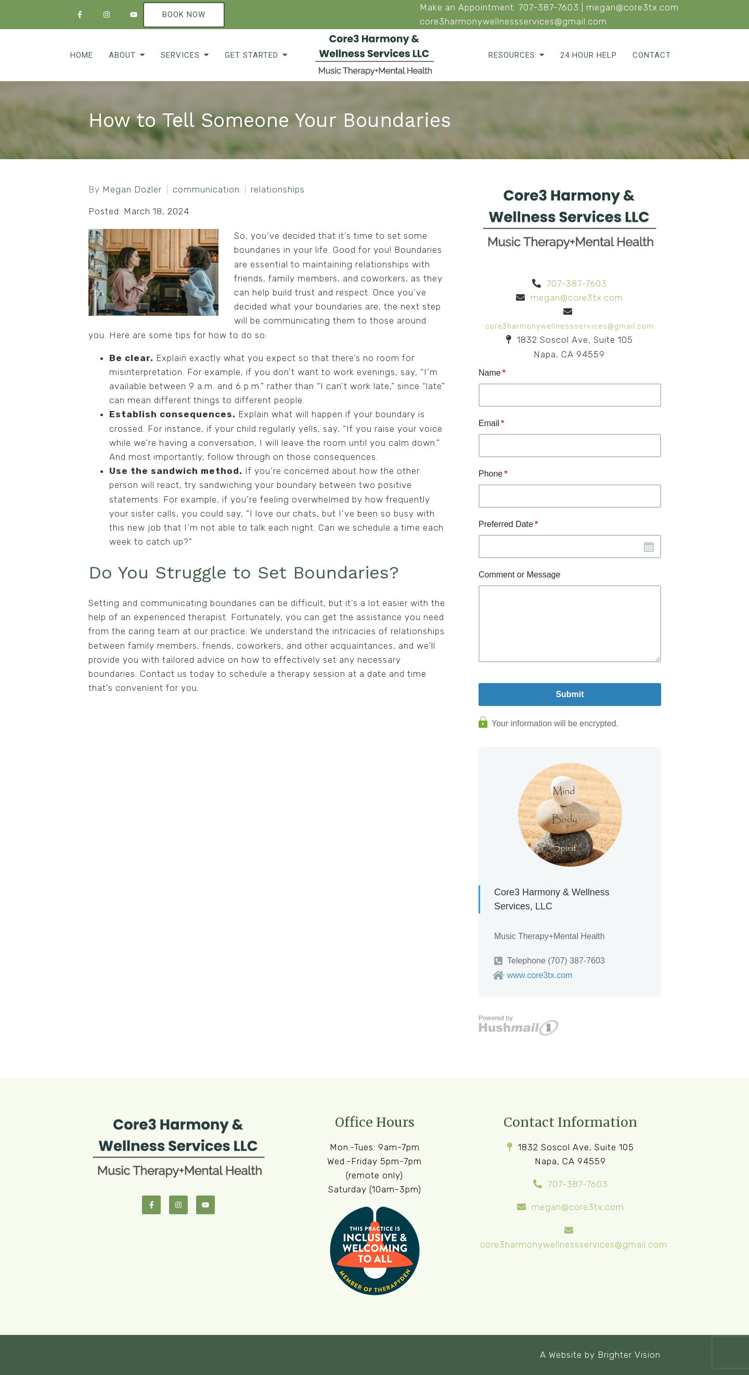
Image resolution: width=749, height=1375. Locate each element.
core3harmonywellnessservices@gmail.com (513, 21)
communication (206, 189)
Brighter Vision (629, 1355)
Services (180, 55)
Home (81, 55)
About (122, 55)
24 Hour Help (588, 55)
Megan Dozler (132, 189)
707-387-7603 (549, 7)
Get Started (251, 55)
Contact (651, 55)
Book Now (183, 14)
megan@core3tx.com (632, 7)
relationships (278, 189)
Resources (511, 55)
